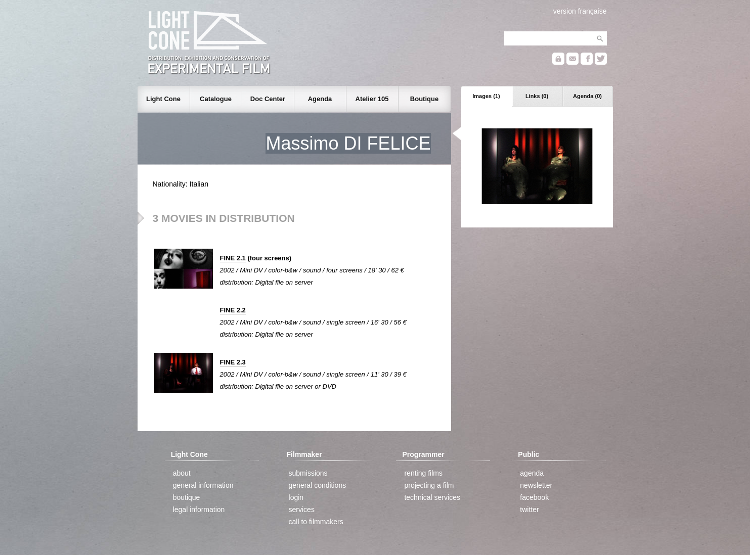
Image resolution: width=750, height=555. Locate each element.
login (296, 497)
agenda (532, 473)
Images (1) (486, 96)
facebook (534, 497)
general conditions (317, 485)
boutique (186, 497)
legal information (199, 509)
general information (203, 485)
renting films (423, 473)
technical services (432, 497)
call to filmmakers (316, 522)
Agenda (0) (587, 96)
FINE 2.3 (233, 362)
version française (580, 11)
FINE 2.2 (233, 310)
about (182, 473)
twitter (529, 509)
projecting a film (429, 485)
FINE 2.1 (233, 258)
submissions (308, 473)
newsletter (536, 485)
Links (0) (536, 96)
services (302, 509)
